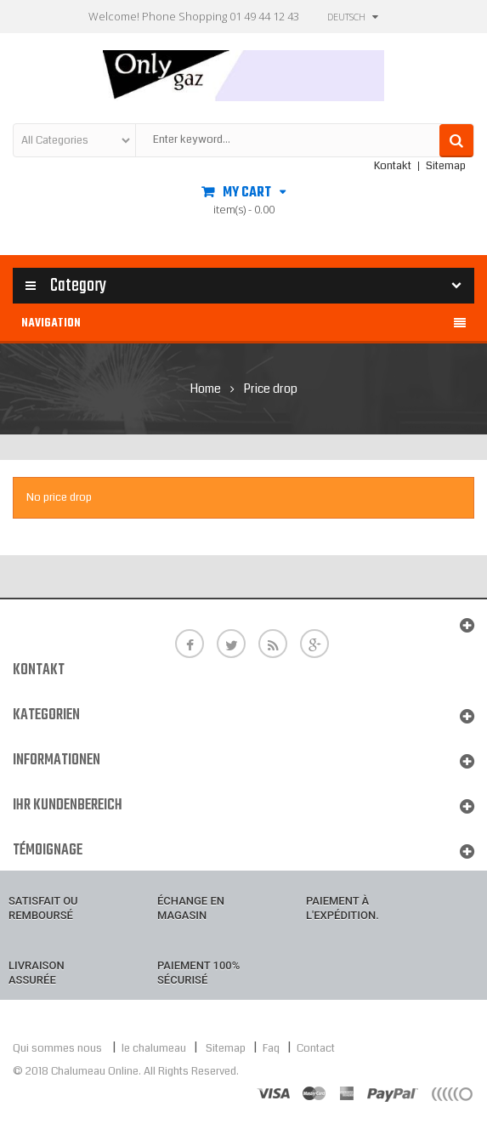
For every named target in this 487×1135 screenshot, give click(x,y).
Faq (271, 1048)
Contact (316, 1048)
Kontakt (392, 165)
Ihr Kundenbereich (67, 805)
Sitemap (446, 165)
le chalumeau (155, 1048)
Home (205, 389)
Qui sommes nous (57, 1048)
